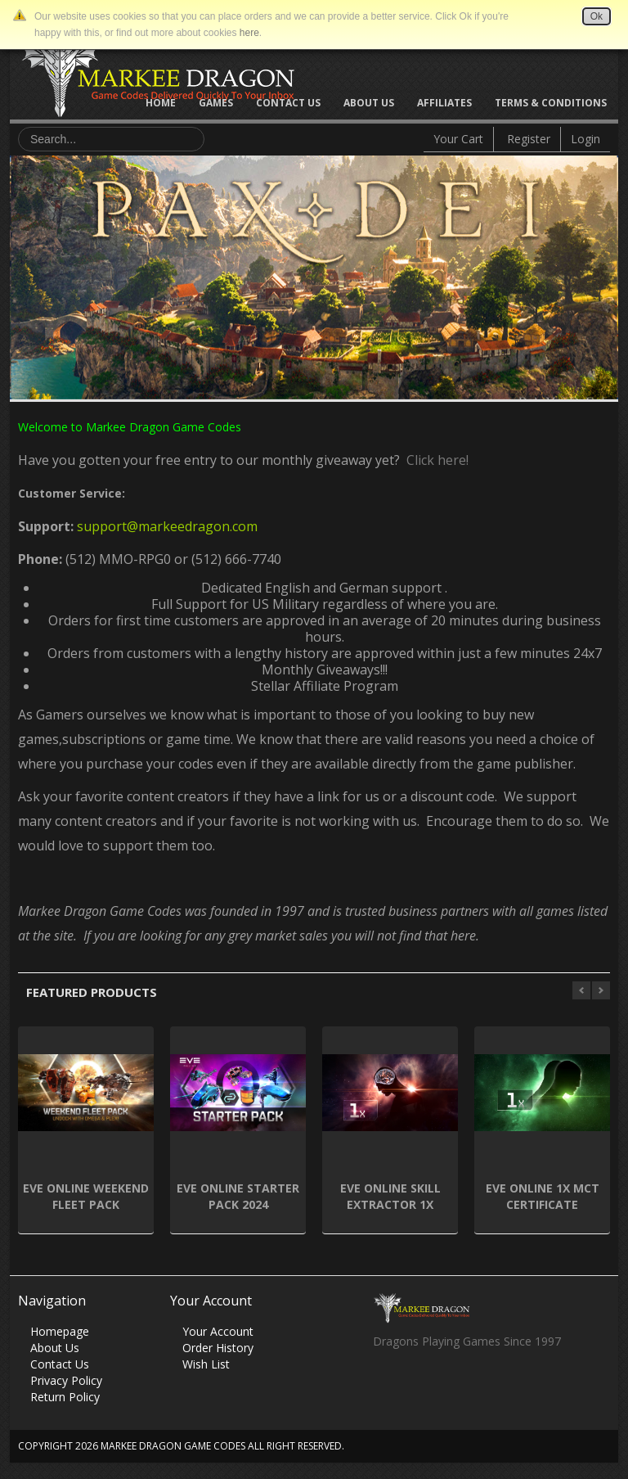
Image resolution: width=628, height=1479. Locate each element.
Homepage (59, 1331)
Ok (596, 16)
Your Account (217, 1331)
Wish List (206, 1364)
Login (585, 139)
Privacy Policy (66, 1380)
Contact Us (288, 103)
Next (606, 273)
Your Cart (458, 139)
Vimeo (480, 1385)
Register (528, 139)
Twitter (416, 1385)
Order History (217, 1347)
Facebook (385, 1385)
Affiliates (444, 103)
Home (161, 103)
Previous (22, 273)
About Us (368, 103)
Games (216, 103)
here (249, 32)
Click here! (434, 460)
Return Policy (65, 1397)
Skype (448, 1385)
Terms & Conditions (551, 103)
